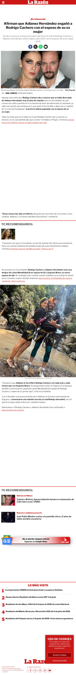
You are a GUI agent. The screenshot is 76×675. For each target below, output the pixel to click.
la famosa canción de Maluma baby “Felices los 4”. (31, 249)
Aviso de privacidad (59, 660)
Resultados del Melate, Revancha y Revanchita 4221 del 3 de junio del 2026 (38, 611)
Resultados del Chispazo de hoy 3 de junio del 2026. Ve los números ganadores (39, 618)
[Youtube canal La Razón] (50, 671)
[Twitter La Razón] (35, 47)
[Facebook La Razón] (30, 47)
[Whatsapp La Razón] (41, 47)
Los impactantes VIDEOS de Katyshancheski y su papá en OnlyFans (34, 590)
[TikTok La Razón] (45, 671)
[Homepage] (38, 2)
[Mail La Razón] (46, 47)
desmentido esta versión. (13, 410)
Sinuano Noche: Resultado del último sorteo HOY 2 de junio (31, 597)
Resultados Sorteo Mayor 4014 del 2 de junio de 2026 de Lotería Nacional (37, 604)
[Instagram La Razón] (40, 671)
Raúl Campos (11, 93)
